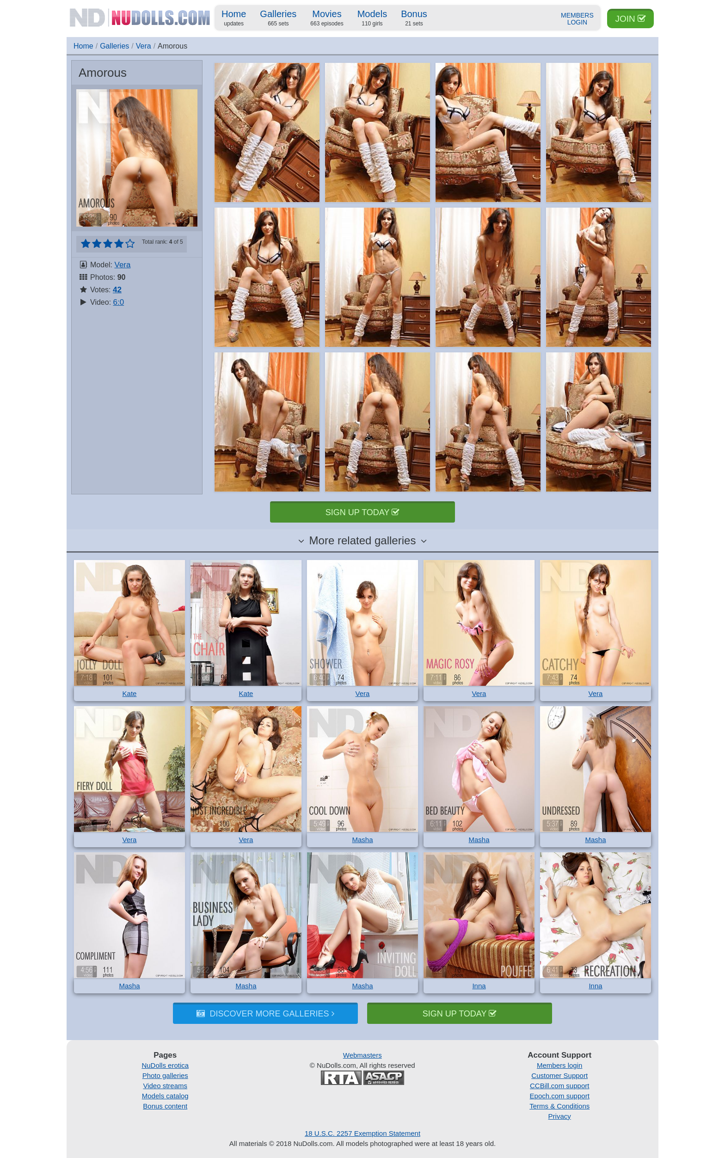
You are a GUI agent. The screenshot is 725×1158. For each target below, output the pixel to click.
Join (630, 19)
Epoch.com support (560, 1096)
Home (233, 18)
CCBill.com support (559, 1086)
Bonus (414, 18)
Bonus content (165, 1106)
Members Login (577, 19)
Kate (130, 693)
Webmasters (362, 1055)
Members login (559, 1065)
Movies (326, 18)
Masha (362, 840)
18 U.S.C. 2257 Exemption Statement (362, 1133)
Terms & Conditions (559, 1106)
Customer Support (559, 1075)
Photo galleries (165, 1075)
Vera (143, 46)
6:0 (118, 302)
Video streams (165, 1086)
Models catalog (165, 1096)
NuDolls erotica (165, 1065)
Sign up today (362, 512)
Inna (478, 986)
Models (372, 18)
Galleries (278, 18)
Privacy (559, 1116)
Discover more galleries (265, 1013)
